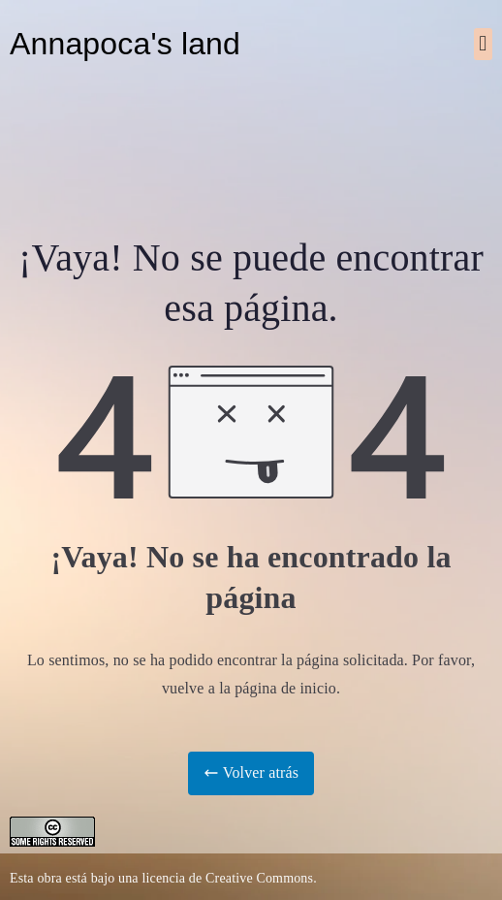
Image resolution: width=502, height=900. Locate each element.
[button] (483, 44)
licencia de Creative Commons (227, 878)
